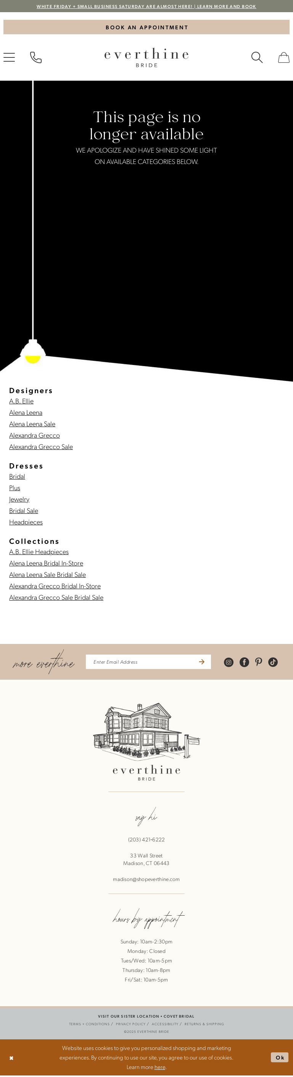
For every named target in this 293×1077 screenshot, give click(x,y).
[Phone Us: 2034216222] (36, 58)
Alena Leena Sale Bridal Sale (47, 575)
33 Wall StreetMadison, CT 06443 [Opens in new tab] (146, 861)
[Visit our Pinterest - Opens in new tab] (262, 663)
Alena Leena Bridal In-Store (46, 563)
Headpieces (26, 522)
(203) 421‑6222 (146, 841)
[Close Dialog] (12, 1059)
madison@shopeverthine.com (146, 880)
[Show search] (257, 58)
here (160, 1068)
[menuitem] (36, 58)
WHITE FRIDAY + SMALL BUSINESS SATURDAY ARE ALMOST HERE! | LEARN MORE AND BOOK (146, 6)
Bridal (17, 477)
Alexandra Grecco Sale (41, 447)
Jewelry (19, 499)
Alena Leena (25, 413)
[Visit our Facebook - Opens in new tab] (248, 663)
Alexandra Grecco (34, 436)
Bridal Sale (23, 511)
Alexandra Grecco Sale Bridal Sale (56, 598)
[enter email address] (148, 663)
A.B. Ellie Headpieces (39, 552)
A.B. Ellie (21, 401)
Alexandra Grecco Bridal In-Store (55, 586)
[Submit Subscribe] (203, 663)
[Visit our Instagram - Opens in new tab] (232, 663)
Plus (14, 488)
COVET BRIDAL (179, 1017)
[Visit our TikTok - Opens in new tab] (276, 663)
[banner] (146, 58)
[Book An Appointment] (146, 27)
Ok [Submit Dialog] (280, 1059)
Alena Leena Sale (32, 424)
